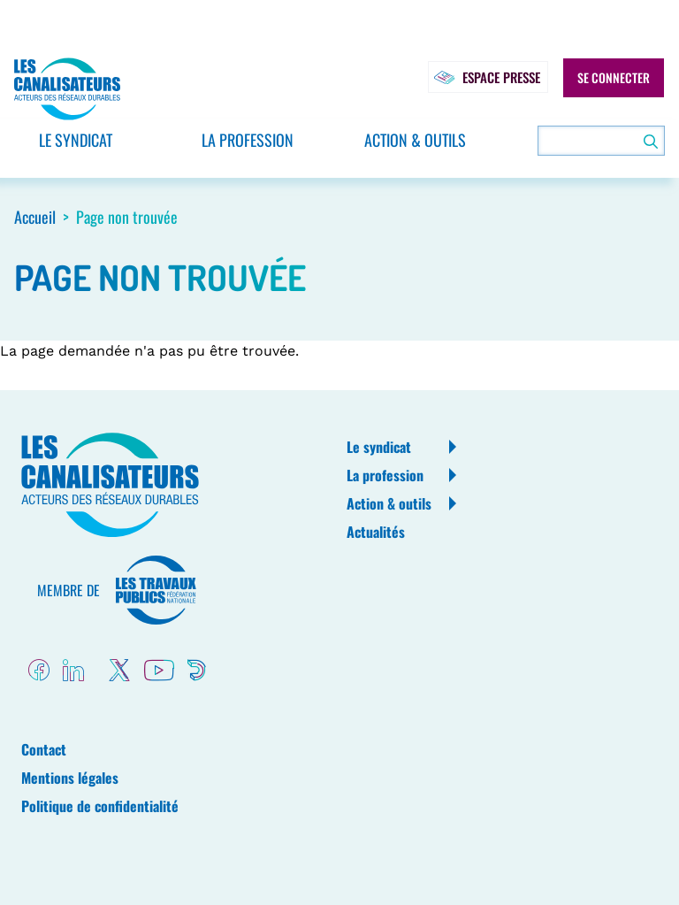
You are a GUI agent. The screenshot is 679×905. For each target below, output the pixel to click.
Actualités (376, 531)
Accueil (35, 216)
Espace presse (483, 78)
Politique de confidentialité (100, 806)
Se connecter (613, 78)
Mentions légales (69, 777)
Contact (43, 749)
